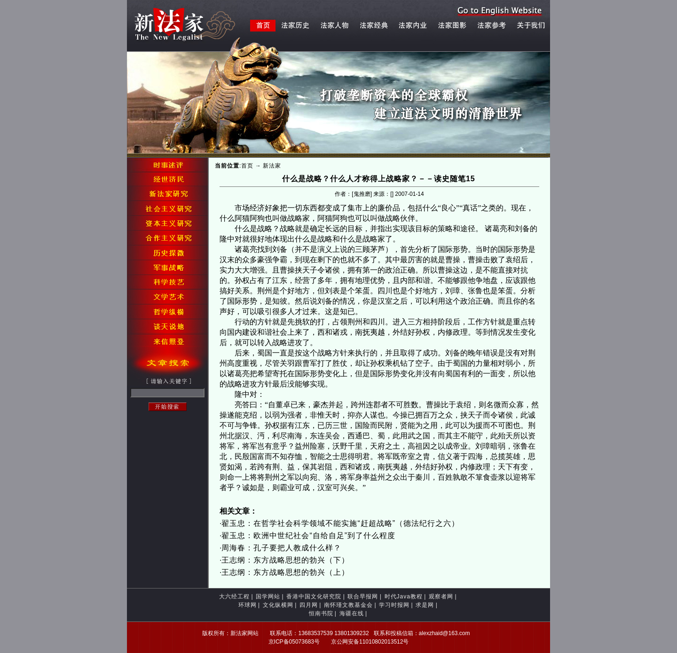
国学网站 (268, 596)
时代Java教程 (404, 596)
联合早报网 (362, 596)
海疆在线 (351, 613)
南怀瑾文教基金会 (348, 605)
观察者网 (441, 596)
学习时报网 (394, 605)
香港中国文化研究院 (313, 596)
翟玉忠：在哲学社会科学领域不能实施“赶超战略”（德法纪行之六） (340, 523)
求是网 (425, 605)
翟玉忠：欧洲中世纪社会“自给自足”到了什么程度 (308, 536)
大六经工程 (234, 596)
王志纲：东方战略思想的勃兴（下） (285, 560)
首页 (247, 165)
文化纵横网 (278, 605)
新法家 (272, 165)
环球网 (247, 605)
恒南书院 (321, 613)
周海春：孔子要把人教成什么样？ (281, 548)
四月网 (308, 605)
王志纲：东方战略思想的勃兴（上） (285, 572)
